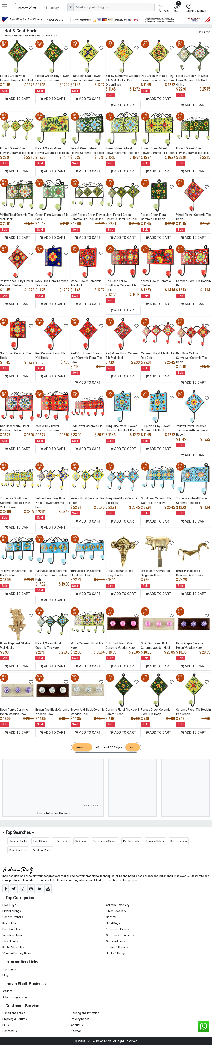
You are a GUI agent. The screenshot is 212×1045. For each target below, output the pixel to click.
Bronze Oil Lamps (117, 947)
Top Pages (9, 969)
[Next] (132, 747)
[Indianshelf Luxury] (51, 7)
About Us (77, 1025)
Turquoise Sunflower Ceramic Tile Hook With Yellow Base (15, 503)
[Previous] (82, 747)
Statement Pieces (117, 929)
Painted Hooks (131, 841)
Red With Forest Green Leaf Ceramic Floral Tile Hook (86, 358)
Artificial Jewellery (117, 905)
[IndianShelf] (27, 7)
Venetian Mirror (12, 935)
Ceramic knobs (115, 941)
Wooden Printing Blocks (17, 953)
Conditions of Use (13, 1013)
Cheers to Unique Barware (53, 813)
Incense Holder (155, 841)
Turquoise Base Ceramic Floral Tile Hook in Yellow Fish (51, 575)
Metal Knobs (40, 841)
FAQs (5, 1025)
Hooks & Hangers (117, 953)
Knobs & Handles (13, 947)
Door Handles (11, 929)
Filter (204, 32)
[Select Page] (99, 747)
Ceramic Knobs (18, 841)
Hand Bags (113, 923)
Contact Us (9, 1031)
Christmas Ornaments (120, 935)
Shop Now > (91, 805)
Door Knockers (17, 850)
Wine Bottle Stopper (105, 841)
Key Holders (10, 923)
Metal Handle (61, 841)
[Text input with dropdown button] (114, 7)
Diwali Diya (9, 905)
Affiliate (7, 991)
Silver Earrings (11, 911)
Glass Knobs (10, 941)
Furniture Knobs (42, 850)
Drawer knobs (178, 841)
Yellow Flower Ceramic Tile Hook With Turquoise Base (192, 430)
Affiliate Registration (15, 997)
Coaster (111, 917)
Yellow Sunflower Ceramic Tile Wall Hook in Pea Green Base (123, 80)
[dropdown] (70, 7)
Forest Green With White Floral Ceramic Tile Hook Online (192, 80)
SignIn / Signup (196, 11)
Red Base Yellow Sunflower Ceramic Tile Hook (121, 285)
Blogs (6, 975)
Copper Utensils (12, 917)
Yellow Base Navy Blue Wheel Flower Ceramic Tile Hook (52, 503)
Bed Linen (81, 841)
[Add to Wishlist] (31, 48)
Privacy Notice (80, 1019)
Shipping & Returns (14, 1019)
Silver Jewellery (116, 911)
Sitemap (76, 1031)
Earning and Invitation (85, 1013)
